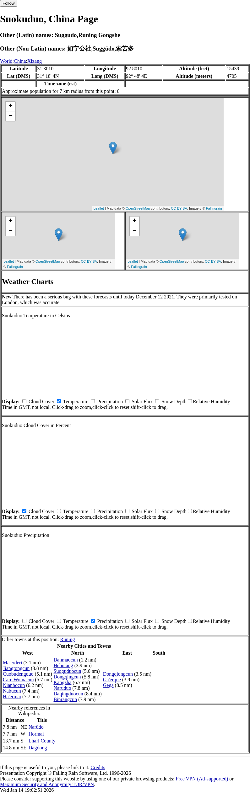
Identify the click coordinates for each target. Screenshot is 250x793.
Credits (97, 767)
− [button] (10, 116)
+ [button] (10, 106)
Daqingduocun (68, 693)
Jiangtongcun (16, 668)
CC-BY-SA (179, 208)
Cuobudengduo (18, 674)
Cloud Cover (41, 401)
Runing (67, 639)
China (20, 61)
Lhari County (42, 740)
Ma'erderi (12, 662)
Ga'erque (112, 679)
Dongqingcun (67, 676)
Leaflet (99, 208)
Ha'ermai (12, 696)
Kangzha (63, 682)
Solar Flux (142, 401)
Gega (108, 685)
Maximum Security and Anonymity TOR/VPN (47, 784)
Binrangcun (65, 699)
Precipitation (110, 401)
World (6, 61)
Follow (9, 3)
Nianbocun (14, 685)
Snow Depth (174, 401)
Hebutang (63, 665)
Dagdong (38, 747)
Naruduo (62, 688)
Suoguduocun (67, 671)
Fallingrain (214, 208)
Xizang (34, 61)
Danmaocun (66, 659)
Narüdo (36, 727)
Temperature (76, 401)
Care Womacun (18, 679)
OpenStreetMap (138, 208)
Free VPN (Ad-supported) (202, 778)
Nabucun (12, 691)
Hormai (36, 734)
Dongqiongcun (118, 674)
